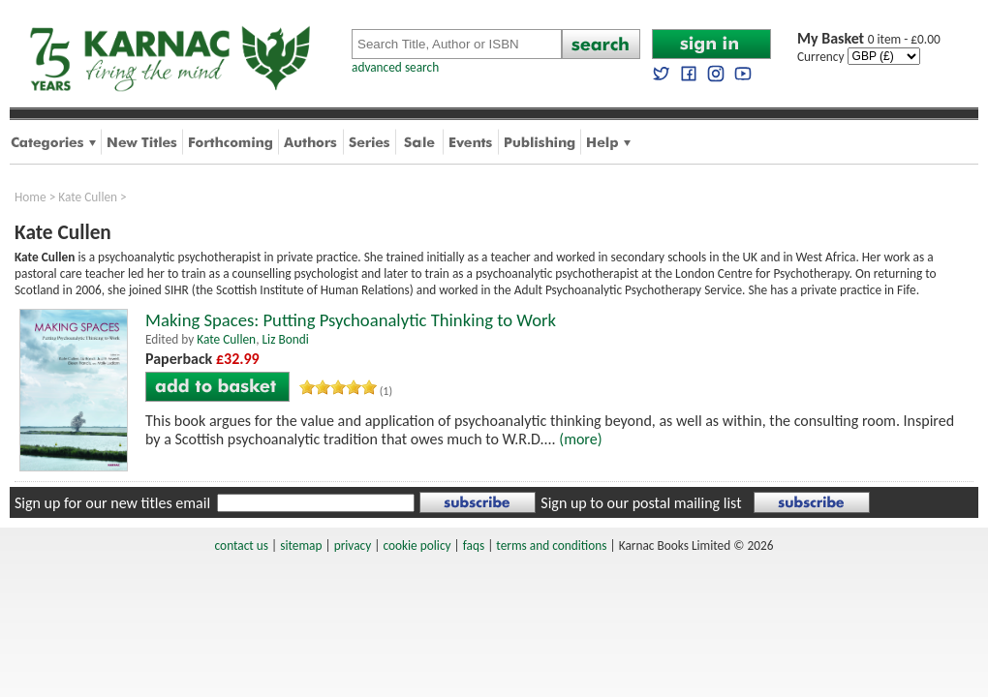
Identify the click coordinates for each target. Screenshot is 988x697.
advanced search (395, 67)
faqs (473, 545)
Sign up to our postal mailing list (640, 503)
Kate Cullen (87, 197)
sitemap (301, 545)
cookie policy (416, 545)
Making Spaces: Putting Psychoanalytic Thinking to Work (350, 320)
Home (30, 197)
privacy (353, 545)
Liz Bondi (285, 339)
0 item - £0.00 (869, 39)
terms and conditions (551, 545)
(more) (580, 439)
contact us (241, 545)
